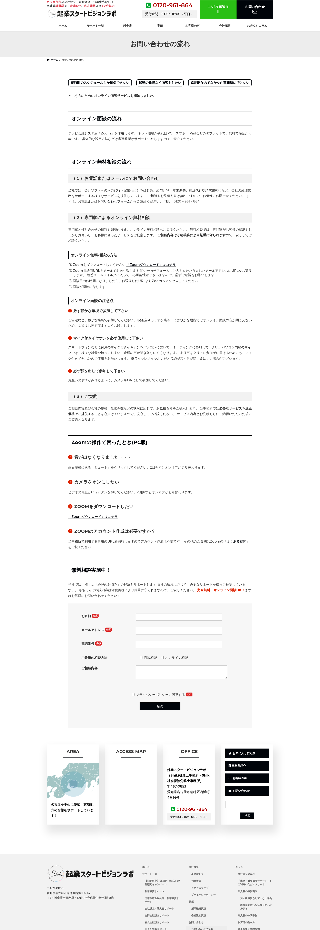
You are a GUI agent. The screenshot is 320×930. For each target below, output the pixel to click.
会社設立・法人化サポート (159, 908)
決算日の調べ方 (246, 922)
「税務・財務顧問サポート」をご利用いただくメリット (255, 883)
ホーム (146, 867)
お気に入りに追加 (242, 753)
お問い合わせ (255, 9)
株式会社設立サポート (157, 922)
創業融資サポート (154, 891)
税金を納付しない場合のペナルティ (256, 907)
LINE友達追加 (218, 9)
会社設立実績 (198, 915)
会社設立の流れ (246, 874)
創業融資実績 (198, 908)
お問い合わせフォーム (114, 201)
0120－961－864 (186, 201)
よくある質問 (236, 541)
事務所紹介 (237, 767)
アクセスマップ (199, 888)
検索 (247, 817)
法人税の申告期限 (247, 891)
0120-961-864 (173, 5)
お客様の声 (238, 780)
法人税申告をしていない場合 (256, 898)
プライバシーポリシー (203, 894)
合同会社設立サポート (157, 915)
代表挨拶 (196, 881)
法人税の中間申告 (247, 915)
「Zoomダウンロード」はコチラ (151, 265)
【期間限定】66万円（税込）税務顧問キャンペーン (162, 883)
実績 (191, 901)
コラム (239, 867)
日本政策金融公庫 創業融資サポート (162, 900)
